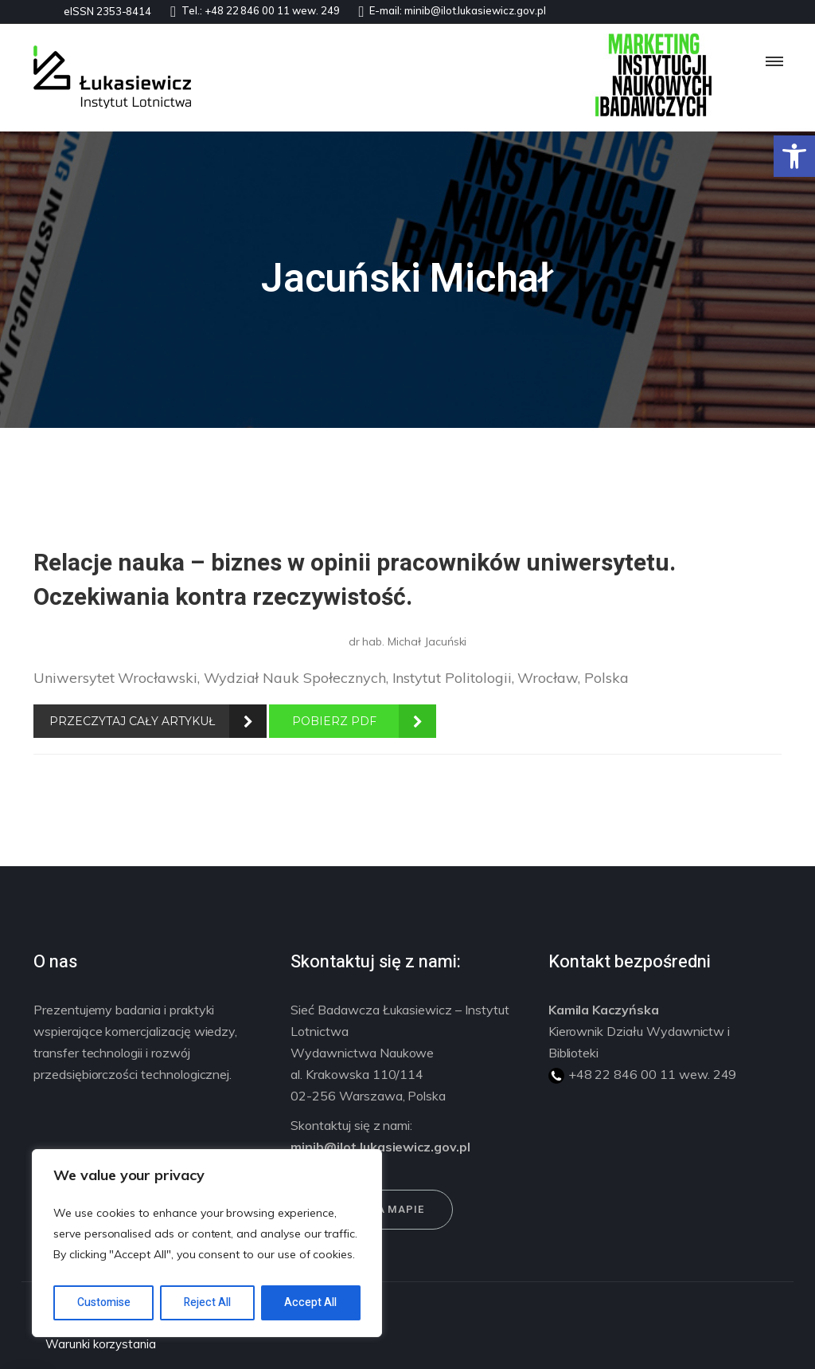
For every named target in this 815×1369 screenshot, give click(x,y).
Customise (104, 1302)
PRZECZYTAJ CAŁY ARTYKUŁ (132, 721)
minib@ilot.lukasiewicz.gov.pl (475, 10)
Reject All (207, 1302)
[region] (207, 1243)
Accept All (310, 1302)
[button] (794, 156)
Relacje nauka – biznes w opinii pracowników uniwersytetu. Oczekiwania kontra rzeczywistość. (354, 580)
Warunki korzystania (100, 1343)
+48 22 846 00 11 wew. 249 (272, 10)
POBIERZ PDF (334, 721)
